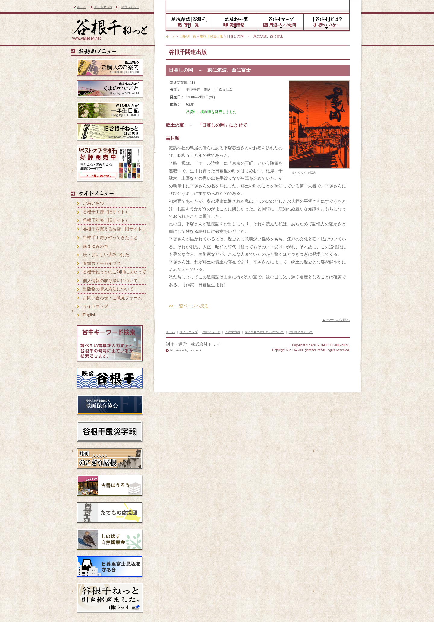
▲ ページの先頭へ (336, 320)
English (89, 315)
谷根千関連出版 (211, 36)
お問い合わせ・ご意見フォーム (112, 298)
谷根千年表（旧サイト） (106, 220)
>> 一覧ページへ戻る (189, 305)
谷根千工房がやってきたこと (110, 237)
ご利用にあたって (301, 332)
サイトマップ (103, 7)
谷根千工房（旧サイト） (106, 212)
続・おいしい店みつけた (106, 254)
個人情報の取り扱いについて (110, 280)
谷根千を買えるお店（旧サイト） (114, 229)
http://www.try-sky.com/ (185, 350)
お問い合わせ (130, 7)
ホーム (81, 7)
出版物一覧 (188, 36)
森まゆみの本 (95, 246)
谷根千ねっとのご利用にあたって (114, 272)
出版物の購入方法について (108, 289)
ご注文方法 (232, 332)
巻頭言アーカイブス (102, 263)
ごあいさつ (93, 203)
